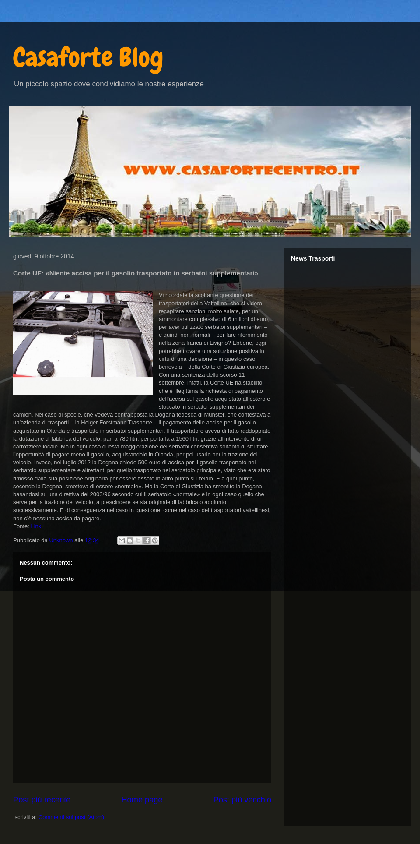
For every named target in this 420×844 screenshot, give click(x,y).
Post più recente (41, 799)
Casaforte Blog (88, 57)
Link (36, 526)
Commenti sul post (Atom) (71, 817)
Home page (141, 799)
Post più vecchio (242, 799)
